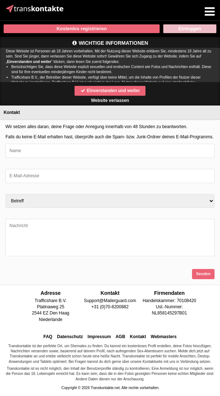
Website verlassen (110, 100)
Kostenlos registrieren (81, 28)
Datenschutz (70, 336)
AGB (120, 336)
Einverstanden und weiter (110, 90)
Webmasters (164, 336)
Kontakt (138, 336)
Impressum (99, 336)
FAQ (47, 336)
